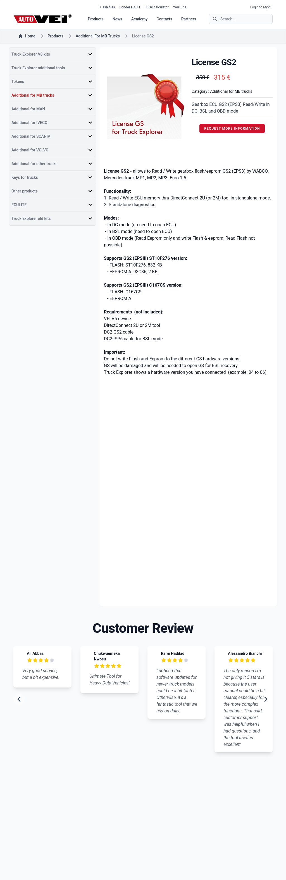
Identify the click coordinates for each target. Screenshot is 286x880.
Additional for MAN (28, 109)
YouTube (179, 7)
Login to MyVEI (261, 7)
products (56, 36)
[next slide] (265, 699)
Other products (24, 191)
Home (26, 36)
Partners (188, 19)
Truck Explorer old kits (31, 218)
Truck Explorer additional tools (38, 68)
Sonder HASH (130, 7)
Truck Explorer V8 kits (30, 54)
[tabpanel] (144, 107)
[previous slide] (19, 699)
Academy (139, 19)
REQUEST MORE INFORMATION (232, 128)
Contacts (164, 19)
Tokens (17, 81)
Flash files (107, 7)
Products (96, 19)
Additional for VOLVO (29, 150)
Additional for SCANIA (30, 136)
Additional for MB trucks (98, 36)
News (117, 19)
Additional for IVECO (29, 122)
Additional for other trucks (34, 163)
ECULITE (19, 205)
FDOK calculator (156, 7)
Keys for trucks (24, 177)
